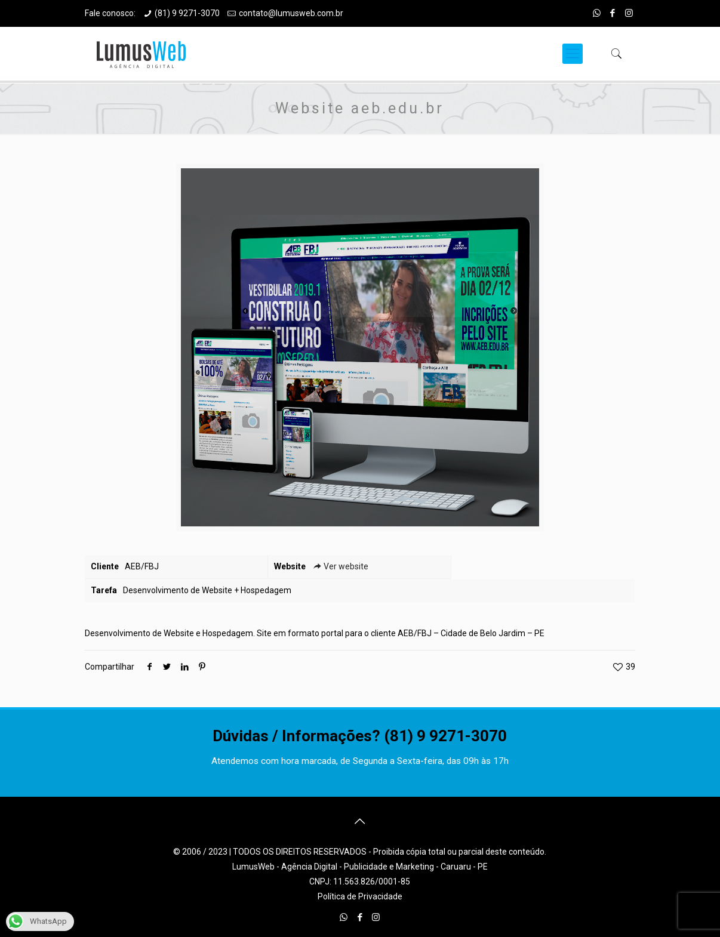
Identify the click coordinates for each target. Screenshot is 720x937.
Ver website (340, 566)
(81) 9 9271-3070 (187, 13)
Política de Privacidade (360, 896)
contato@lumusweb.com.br (291, 13)
